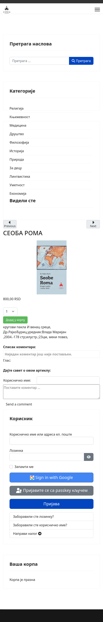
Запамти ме (24, 466)
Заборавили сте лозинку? (33, 516)
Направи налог (27, 533)
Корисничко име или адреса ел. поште (41, 434)
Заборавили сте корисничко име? (40, 525)
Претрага (81, 61)
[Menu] (97, 9)
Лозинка (16, 450)
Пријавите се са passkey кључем (51, 490)
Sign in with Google (51, 477)
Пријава (52, 504)
